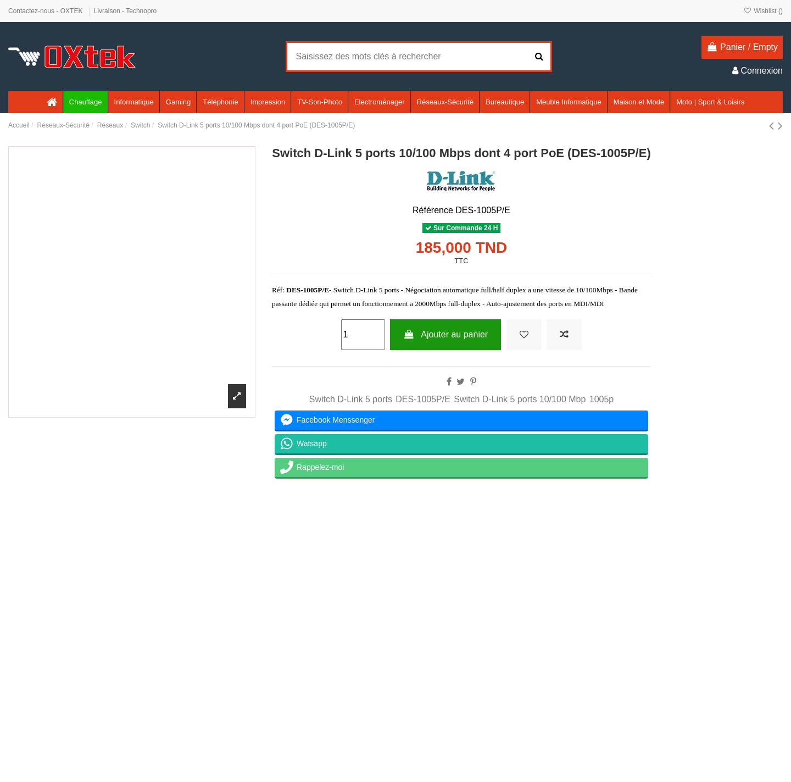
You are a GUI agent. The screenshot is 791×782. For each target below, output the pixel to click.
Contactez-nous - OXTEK (46, 11)
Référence (433, 210)
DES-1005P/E (423, 399)
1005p (601, 399)
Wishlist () (763, 11)
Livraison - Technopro (125, 11)
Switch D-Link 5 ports (350, 399)
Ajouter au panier (445, 334)
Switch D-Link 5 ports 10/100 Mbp (520, 399)
